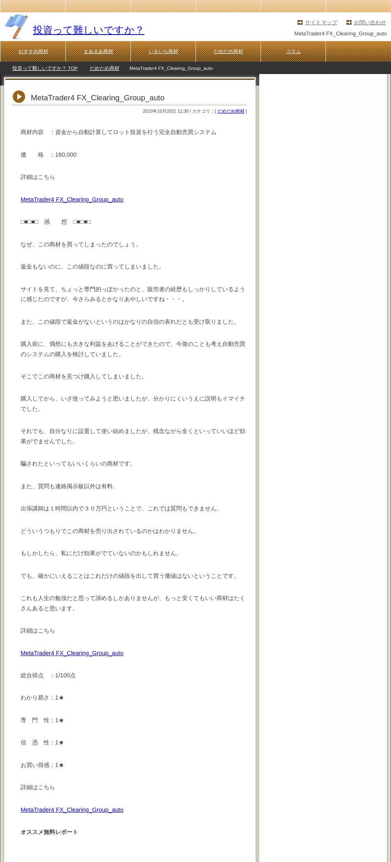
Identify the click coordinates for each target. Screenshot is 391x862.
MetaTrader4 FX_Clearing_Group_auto (72, 199)
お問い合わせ (370, 22)
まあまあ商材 (98, 51)
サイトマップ (321, 22)
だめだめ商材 (228, 51)
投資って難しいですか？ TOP (45, 68)
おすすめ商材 (33, 51)
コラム (293, 51)
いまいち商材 (163, 51)
